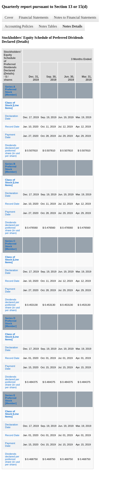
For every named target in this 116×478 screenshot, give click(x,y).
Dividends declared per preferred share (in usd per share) (12, 150)
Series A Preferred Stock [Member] (11, 90)
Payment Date (10, 136)
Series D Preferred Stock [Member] (11, 322)
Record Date (12, 126)
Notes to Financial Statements (75, 17)
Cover (9, 17)
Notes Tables (48, 26)
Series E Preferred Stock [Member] (11, 399)
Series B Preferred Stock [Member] (11, 168)
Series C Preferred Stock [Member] (11, 245)
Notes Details (72, 26)
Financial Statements (33, 17)
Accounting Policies (19, 26)
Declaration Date (11, 117)
